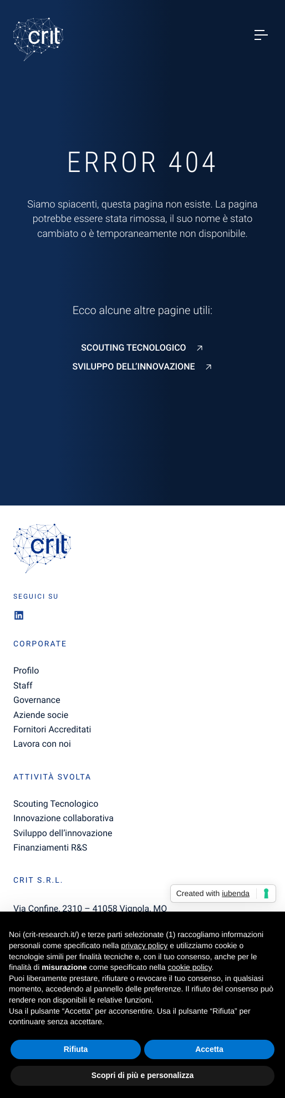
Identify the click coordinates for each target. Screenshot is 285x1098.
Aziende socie (40, 715)
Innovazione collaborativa (63, 818)
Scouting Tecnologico (133, 348)
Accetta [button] (209, 1049)
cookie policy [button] (189, 967)
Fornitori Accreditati (52, 729)
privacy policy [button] (144, 945)
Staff (23, 685)
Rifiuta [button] (76, 1049)
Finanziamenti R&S (50, 847)
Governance (36, 700)
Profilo (26, 670)
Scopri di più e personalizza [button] (142, 1075)
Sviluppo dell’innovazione (133, 367)
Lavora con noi (42, 743)
